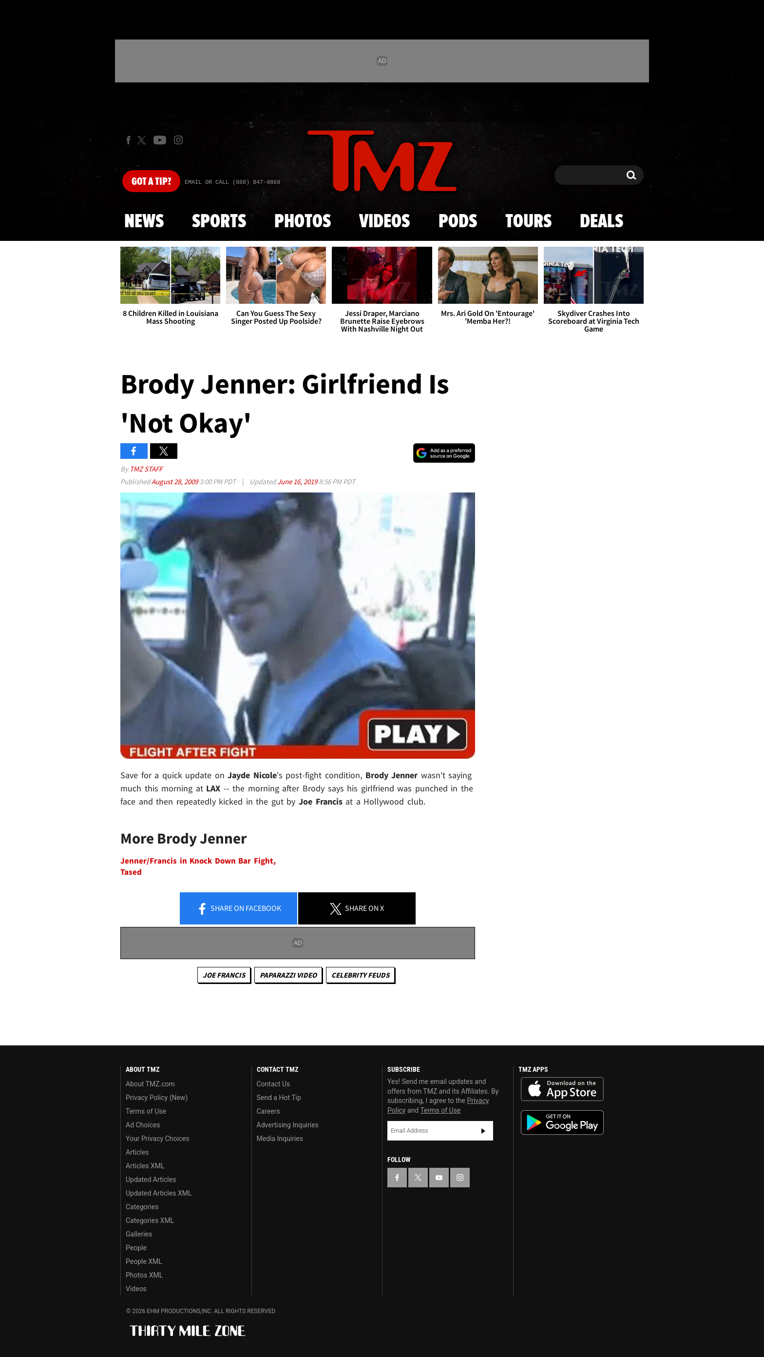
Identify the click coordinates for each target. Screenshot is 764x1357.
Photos (302, 222)
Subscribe (483, 1131)
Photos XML (144, 1275)
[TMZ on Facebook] (128, 140)
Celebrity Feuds (360, 975)
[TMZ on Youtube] (160, 140)
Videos (384, 222)
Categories (142, 1207)
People (136, 1248)
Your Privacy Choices (158, 1138)
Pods (458, 222)
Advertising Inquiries (288, 1125)
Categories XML (150, 1220)
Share (238, 909)
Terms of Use (146, 1111)
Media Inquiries (280, 1138)
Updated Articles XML (158, 1193)
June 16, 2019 (298, 481)
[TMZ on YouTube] (439, 1177)
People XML (144, 1261)
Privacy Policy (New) (157, 1097)
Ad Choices (143, 1125)
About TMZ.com (150, 1084)
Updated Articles (151, 1179)
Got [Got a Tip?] (151, 182)
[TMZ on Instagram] (178, 140)
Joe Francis (224, 975)
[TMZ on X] (143, 140)
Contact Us (273, 1084)
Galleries (139, 1234)
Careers (268, 1111)
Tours (528, 222)
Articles (137, 1152)
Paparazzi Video (288, 975)
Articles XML (145, 1166)
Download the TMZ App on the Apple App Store (562, 1089)
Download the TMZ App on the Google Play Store (562, 1122)
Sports (219, 222)
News (144, 222)
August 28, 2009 (175, 481)
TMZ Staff (146, 468)
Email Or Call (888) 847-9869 (232, 182)
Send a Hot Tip (279, 1097)
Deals (601, 222)
